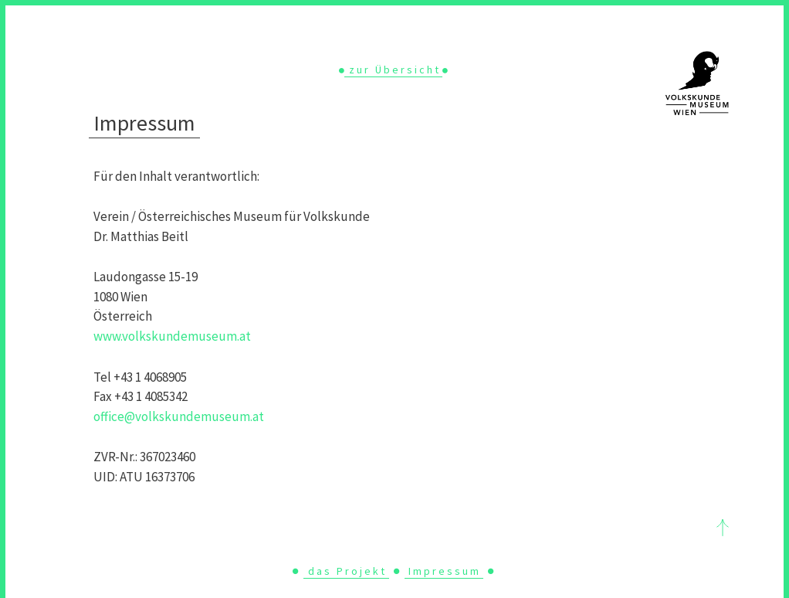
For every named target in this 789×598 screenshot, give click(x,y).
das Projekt (347, 571)
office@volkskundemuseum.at (178, 416)
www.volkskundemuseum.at (172, 336)
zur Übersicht (395, 69)
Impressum (444, 571)
